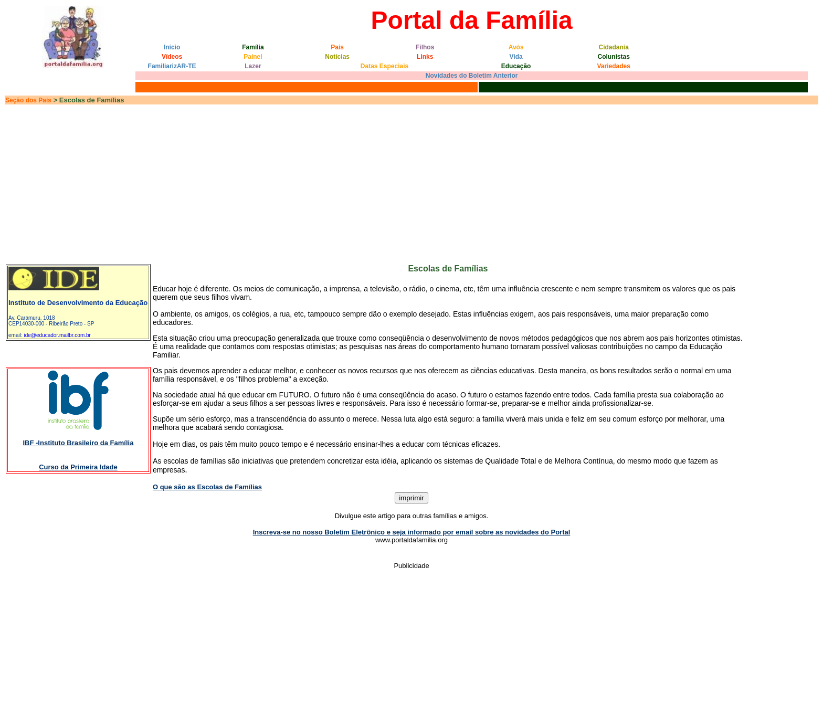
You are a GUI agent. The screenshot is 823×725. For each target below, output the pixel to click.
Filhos (425, 47)
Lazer (253, 66)
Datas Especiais (384, 66)
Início (172, 47)
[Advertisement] (411, 183)
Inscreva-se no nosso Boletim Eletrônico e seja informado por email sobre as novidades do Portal (412, 532)
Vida (516, 56)
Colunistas (614, 56)
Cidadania (614, 47)
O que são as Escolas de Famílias (207, 487)
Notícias (337, 56)
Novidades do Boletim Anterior (472, 75)
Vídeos (172, 56)
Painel (253, 56)
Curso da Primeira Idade (78, 467)
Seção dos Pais (28, 100)
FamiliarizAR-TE (172, 66)
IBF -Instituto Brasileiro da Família (78, 443)
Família (252, 47)
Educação (516, 66)
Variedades (613, 66)
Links (425, 56)
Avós (516, 47)
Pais (337, 47)
